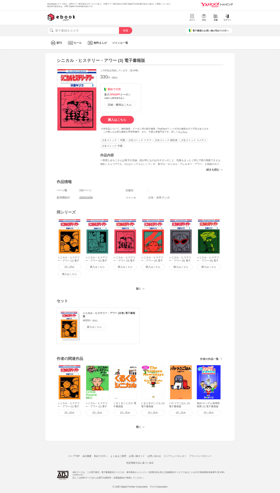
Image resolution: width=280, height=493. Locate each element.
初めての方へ (101, 456)
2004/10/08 (86, 197)
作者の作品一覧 (209, 358)
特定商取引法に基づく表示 (140, 463)
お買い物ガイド (137, 456)
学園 (122, 140)
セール (74, 43)
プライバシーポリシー (200, 456)
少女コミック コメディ (193, 140)
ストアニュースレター (175, 456)
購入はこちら (117, 119)
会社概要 (87, 456)
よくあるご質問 (118, 456)
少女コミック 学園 (112, 145)
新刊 (56, 43)
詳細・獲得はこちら (120, 104)
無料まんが (97, 43)
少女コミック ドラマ (139, 140)
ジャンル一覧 (120, 42)
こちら (183, 131)
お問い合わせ (154, 456)
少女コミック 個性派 (166, 140)
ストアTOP (74, 456)
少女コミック (109, 140)
